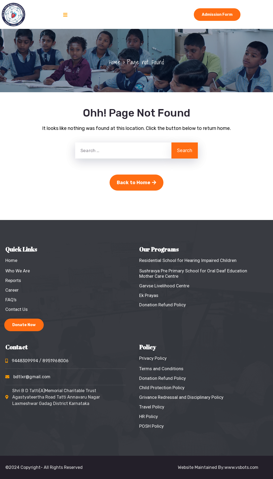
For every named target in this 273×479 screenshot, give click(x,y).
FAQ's (11, 299)
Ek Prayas (148, 295)
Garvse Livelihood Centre (164, 285)
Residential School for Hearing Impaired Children (187, 260)
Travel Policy (151, 407)
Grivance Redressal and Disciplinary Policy (181, 397)
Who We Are (17, 270)
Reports (13, 280)
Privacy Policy (153, 358)
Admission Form (217, 14)
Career (12, 290)
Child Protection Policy (161, 387)
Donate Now (24, 325)
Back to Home (136, 183)
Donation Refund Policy (162, 304)
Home (115, 62)
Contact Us (16, 309)
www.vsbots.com (241, 467)
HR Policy (148, 416)
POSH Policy (151, 426)
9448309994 (40, 360)
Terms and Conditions (161, 368)
